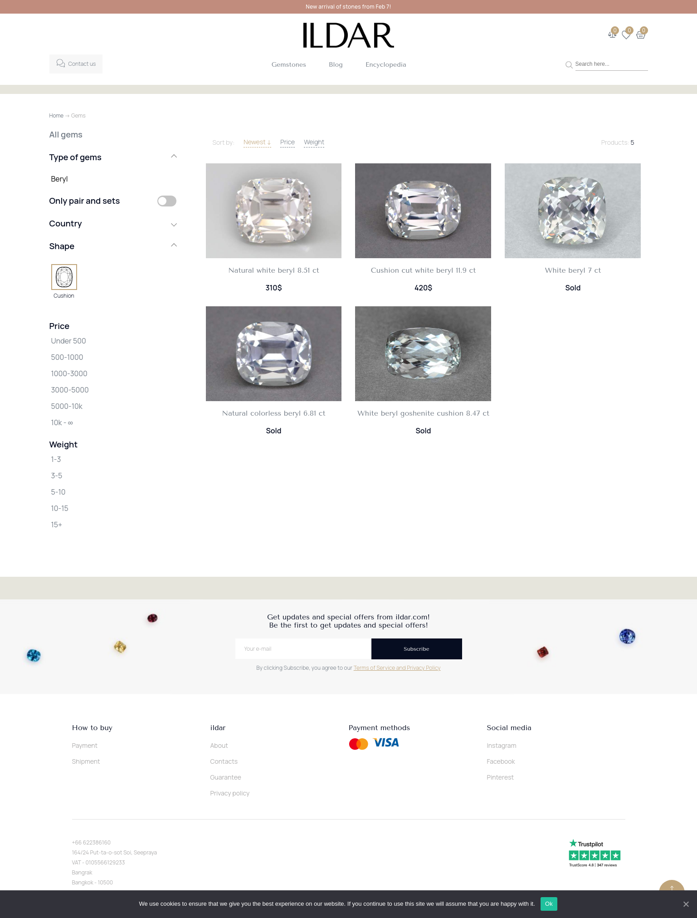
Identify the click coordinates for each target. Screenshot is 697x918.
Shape (112, 246)
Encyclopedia (386, 65)
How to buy (92, 728)
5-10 (58, 492)
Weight (314, 141)
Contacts (224, 761)
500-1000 (67, 357)
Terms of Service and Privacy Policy (397, 668)
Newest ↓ (257, 141)
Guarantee (226, 777)
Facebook (501, 761)
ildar (218, 728)
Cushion (64, 295)
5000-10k (67, 406)
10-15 (59, 508)
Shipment (86, 761)
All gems (66, 134)
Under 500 (68, 341)
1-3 (56, 459)
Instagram (502, 745)
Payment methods (379, 728)
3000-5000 (70, 390)
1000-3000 (69, 373)
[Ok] (685, 903)
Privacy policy (230, 793)
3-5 (57, 476)
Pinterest (500, 777)
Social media (509, 728)
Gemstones (289, 65)
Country (112, 223)
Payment (85, 745)
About (219, 745)
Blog (336, 65)
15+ (57, 525)
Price (287, 141)
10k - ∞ (62, 422)
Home (56, 115)
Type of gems (112, 157)
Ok (549, 903)
